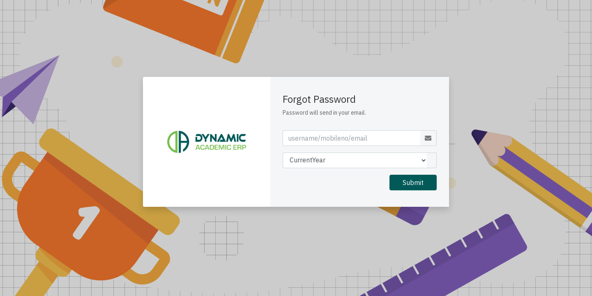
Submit (413, 182)
